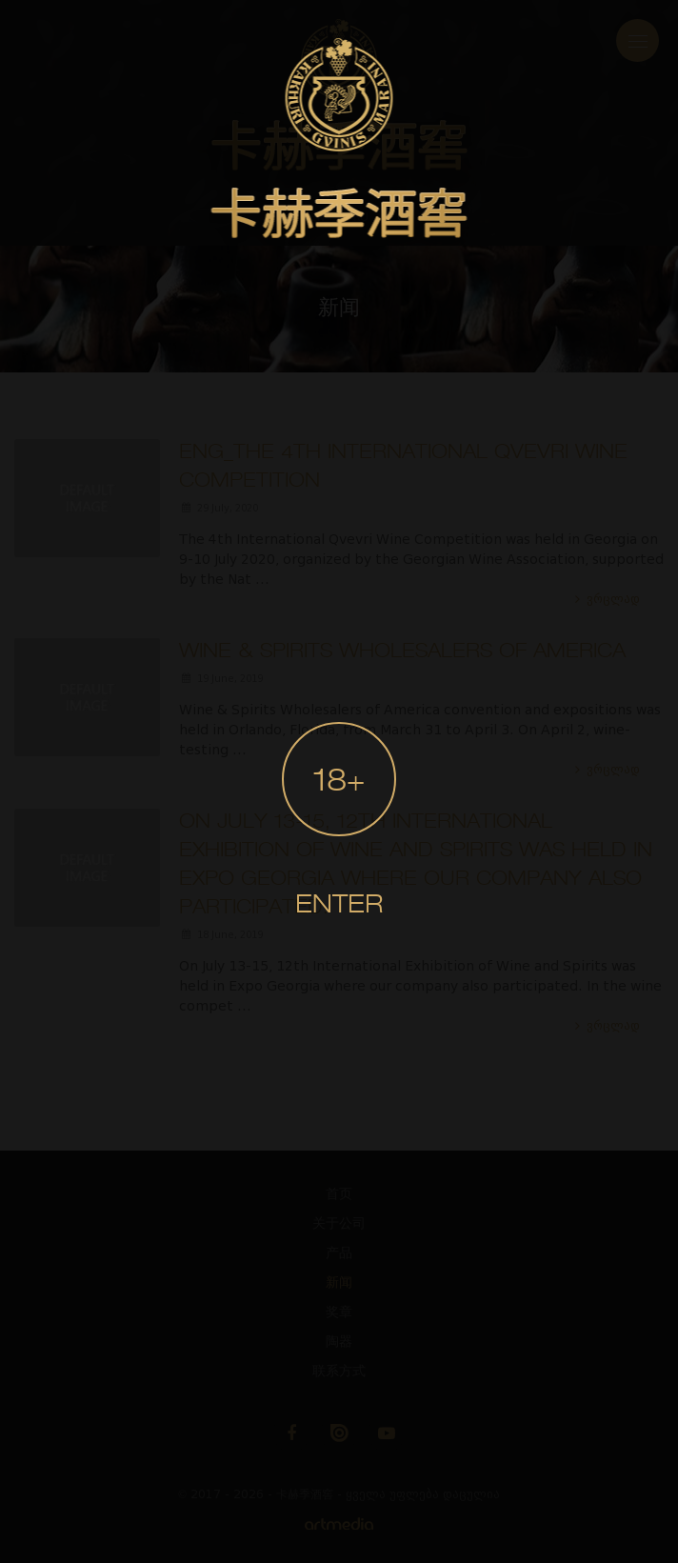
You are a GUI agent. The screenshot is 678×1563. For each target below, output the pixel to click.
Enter (339, 905)
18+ (339, 782)
